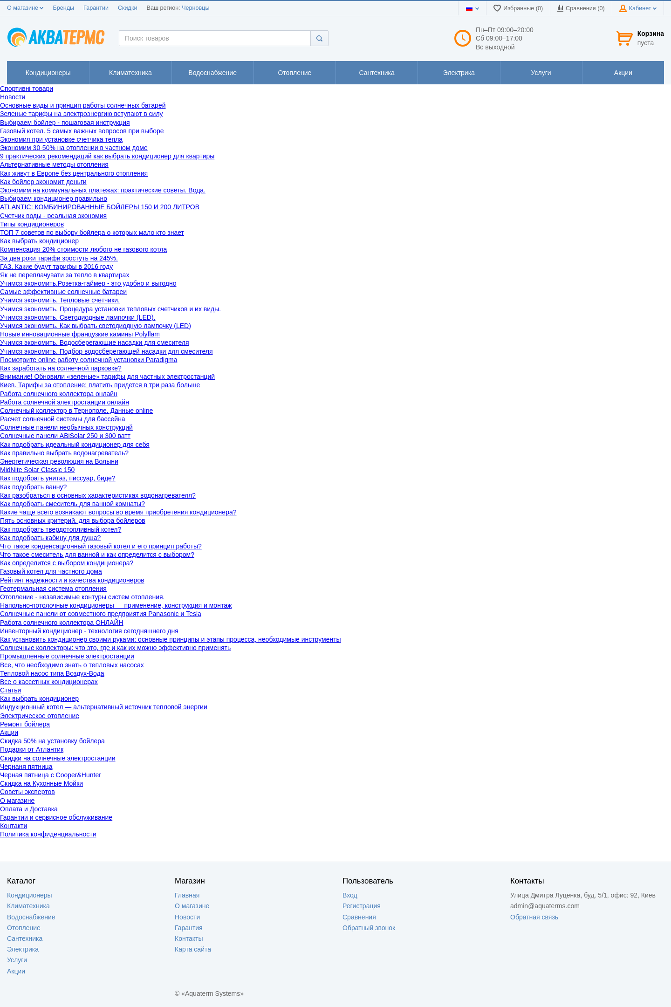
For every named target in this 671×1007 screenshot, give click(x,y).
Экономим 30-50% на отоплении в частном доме (74, 147)
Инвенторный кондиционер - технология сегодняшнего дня (89, 631)
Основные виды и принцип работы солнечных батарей (83, 105)
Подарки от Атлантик (31, 749)
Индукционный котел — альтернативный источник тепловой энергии (103, 707)
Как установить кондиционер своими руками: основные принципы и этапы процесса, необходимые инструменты (170, 639)
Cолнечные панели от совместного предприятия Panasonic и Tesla (100, 613)
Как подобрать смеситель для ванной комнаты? (72, 503)
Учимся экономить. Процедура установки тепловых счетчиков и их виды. (110, 309)
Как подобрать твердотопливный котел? (60, 529)
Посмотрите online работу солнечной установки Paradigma (88, 359)
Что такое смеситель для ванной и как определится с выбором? (97, 554)
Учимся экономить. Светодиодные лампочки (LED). (78, 317)
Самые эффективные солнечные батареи (63, 291)
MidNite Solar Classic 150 (37, 469)
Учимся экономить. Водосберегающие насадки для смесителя (94, 342)
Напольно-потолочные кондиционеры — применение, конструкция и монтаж (116, 605)
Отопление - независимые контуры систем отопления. (82, 597)
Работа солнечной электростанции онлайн (64, 402)
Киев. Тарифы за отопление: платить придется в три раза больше (100, 385)
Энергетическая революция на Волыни (59, 461)
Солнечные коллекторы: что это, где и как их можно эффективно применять (115, 647)
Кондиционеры (29, 895)
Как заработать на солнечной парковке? (61, 368)
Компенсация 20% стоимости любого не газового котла (83, 249)
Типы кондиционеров (32, 224)
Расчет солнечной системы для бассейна (62, 419)
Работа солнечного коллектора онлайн (58, 393)
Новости (12, 97)
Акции (9, 732)
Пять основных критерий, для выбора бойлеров (72, 520)
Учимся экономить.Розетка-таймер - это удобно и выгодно (88, 283)
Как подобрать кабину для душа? (50, 537)
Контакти (13, 825)
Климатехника (28, 906)
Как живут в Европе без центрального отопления (74, 173)
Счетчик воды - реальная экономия (53, 215)
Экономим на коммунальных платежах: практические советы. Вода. (102, 190)
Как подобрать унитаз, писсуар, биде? (58, 478)
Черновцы (195, 8)
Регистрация (361, 906)
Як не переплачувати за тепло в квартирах (64, 275)
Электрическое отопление (39, 715)
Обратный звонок (368, 928)
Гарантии (96, 8)
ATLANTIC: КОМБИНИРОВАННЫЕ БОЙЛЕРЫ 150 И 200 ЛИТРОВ (99, 207)
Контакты (189, 938)
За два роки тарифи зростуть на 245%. (59, 258)
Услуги (17, 960)
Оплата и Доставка (29, 809)
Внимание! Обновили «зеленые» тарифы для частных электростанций (107, 376)
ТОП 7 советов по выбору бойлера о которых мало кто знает (92, 232)
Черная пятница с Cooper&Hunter (50, 775)
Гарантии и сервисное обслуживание (56, 817)
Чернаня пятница (26, 766)
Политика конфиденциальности (48, 834)
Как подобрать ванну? (33, 487)
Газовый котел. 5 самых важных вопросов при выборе (82, 131)
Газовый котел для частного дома (51, 571)
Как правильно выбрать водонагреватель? (64, 453)
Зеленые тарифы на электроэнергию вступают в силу (81, 113)
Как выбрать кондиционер (39, 241)
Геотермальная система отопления (53, 588)
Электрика (23, 949)
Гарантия (189, 928)
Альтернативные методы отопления (54, 164)
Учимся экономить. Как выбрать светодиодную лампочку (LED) (95, 325)
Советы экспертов (27, 791)
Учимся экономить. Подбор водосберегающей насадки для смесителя (106, 351)
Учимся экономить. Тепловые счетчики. (60, 300)
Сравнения (359, 917)
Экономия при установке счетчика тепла (61, 139)
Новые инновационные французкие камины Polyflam (80, 334)
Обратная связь (534, 917)
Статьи (10, 690)
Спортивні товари (26, 88)
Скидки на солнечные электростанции (58, 758)
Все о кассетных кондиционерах (49, 681)
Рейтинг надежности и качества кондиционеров (72, 580)
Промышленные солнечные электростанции (67, 656)
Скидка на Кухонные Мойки (41, 783)
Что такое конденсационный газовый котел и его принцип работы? (101, 546)
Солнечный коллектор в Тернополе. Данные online (76, 410)
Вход (349, 895)
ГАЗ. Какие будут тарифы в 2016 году (56, 266)
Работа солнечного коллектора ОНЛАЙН (61, 622)
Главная (187, 895)
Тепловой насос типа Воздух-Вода (52, 673)
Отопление (24, 928)
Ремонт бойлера (25, 724)
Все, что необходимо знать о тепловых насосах (72, 665)
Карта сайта (193, 949)
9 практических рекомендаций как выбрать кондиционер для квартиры (107, 156)
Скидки (127, 8)
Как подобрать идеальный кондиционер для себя (75, 444)
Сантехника (24, 938)
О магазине (25, 8)
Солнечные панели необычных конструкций (66, 427)
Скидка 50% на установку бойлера (52, 741)
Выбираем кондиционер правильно (53, 198)
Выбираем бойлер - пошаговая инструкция (65, 122)
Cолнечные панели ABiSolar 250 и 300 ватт (65, 435)
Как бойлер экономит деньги (43, 181)
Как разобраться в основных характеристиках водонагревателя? (98, 495)
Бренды (63, 8)
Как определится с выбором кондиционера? (66, 563)
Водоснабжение (31, 917)
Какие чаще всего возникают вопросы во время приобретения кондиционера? (118, 512)
